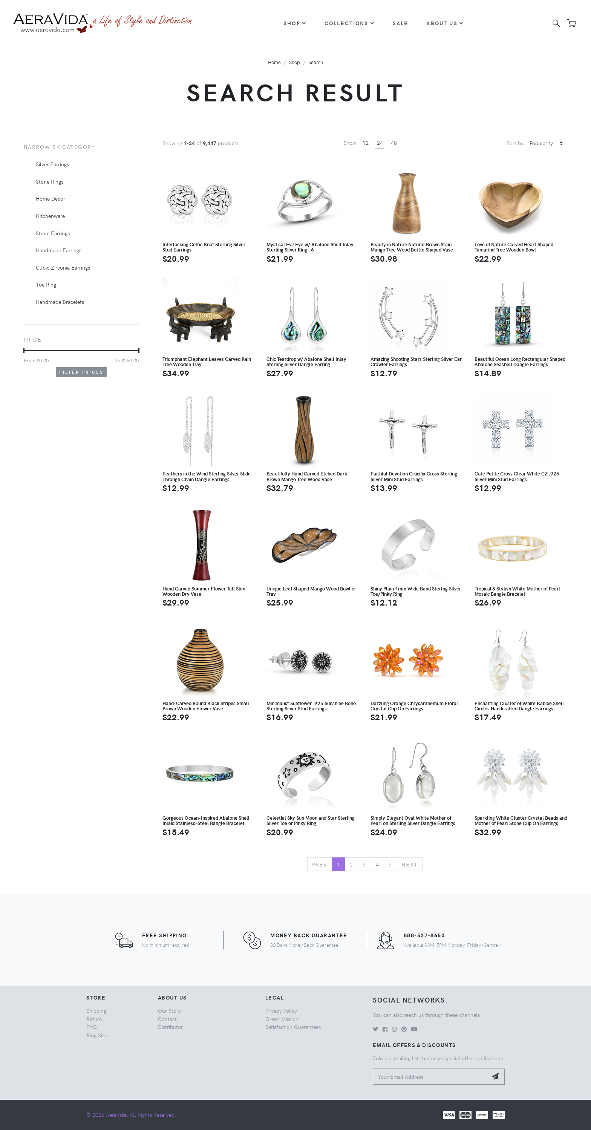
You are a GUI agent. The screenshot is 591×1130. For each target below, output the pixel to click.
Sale (401, 23)
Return (94, 1019)
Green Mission (282, 1019)
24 (380, 142)
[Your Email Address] (430, 1077)
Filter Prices (81, 372)
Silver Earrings (52, 164)
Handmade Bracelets (60, 301)
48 (394, 142)
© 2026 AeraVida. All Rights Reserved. (131, 1114)
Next (410, 864)
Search (315, 62)
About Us (444, 23)
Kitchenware (50, 215)
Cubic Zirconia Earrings (63, 267)
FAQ (91, 1026)
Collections (350, 23)
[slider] (23, 350)
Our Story (169, 1010)
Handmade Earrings (58, 250)
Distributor (170, 1026)
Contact (167, 1019)
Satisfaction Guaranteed (293, 1026)
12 (366, 142)
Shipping (96, 1010)
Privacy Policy (281, 1010)
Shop (294, 23)
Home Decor (50, 198)
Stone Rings (49, 181)
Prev (320, 864)
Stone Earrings (53, 233)
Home (274, 62)
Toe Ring (46, 284)
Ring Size (96, 1035)
